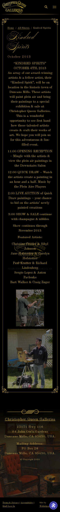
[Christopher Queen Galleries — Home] (14, 7)
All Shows (24, 28)
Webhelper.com (47, 506)
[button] (55, 7)
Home (11, 28)
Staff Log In (9, 506)
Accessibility (27, 503)
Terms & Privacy (11, 503)
